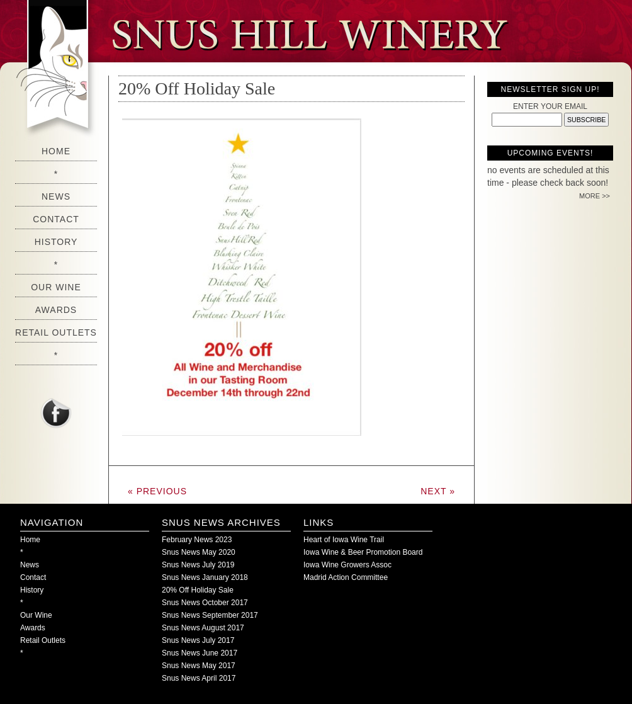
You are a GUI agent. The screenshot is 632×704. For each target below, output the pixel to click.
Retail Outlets (56, 332)
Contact (56, 219)
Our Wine (56, 287)
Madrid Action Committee (345, 577)
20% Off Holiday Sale (196, 88)
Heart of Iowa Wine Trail (343, 539)
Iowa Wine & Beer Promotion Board (362, 552)
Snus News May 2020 (198, 552)
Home (56, 151)
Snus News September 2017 (210, 615)
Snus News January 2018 (205, 577)
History (56, 242)
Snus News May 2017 (198, 665)
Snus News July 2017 (198, 640)
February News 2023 (197, 539)
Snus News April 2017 (198, 678)
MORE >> (594, 196)
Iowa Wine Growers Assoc (347, 564)
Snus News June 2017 (199, 653)
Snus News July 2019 (198, 564)
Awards (56, 310)
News (56, 196)
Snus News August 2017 (203, 627)
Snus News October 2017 (205, 602)
